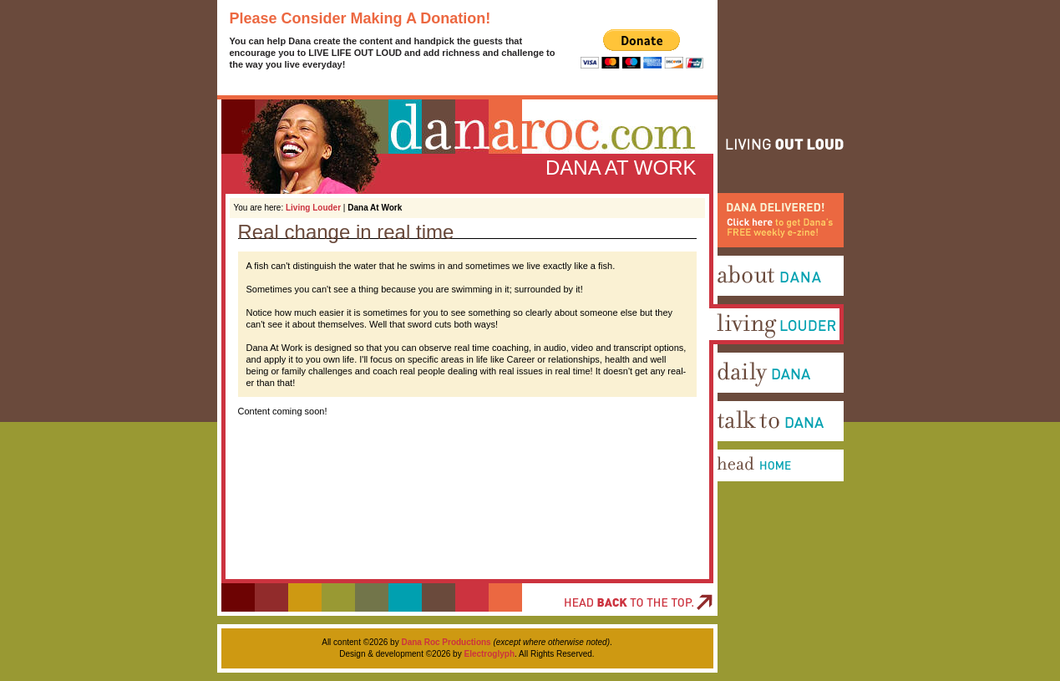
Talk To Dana (737, 447)
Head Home (734, 495)
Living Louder (313, 207)
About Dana (735, 302)
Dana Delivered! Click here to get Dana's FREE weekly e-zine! (772, 265)
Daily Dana (732, 399)
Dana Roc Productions (445, 642)
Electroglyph (489, 653)
